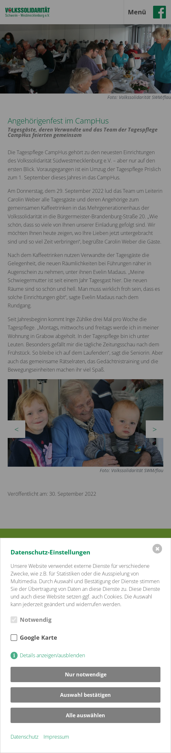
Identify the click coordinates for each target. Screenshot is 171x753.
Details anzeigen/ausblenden (52, 655)
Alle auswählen (85, 715)
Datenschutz (24, 736)
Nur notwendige (85, 674)
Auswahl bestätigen (85, 694)
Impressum (56, 736)
